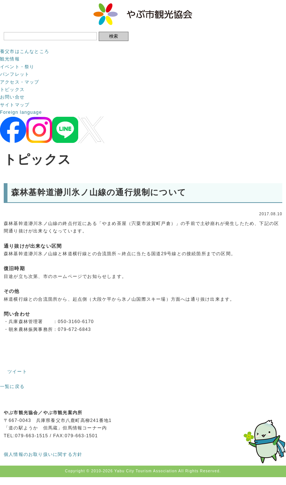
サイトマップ (14, 104)
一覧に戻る (12, 386)
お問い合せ (12, 97)
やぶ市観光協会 (143, 14)
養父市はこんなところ (24, 51)
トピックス (12, 89)
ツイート (17, 371)
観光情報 (10, 59)
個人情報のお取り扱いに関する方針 (43, 454)
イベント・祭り (17, 66)
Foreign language (21, 112)
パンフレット (14, 74)
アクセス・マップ (19, 82)
